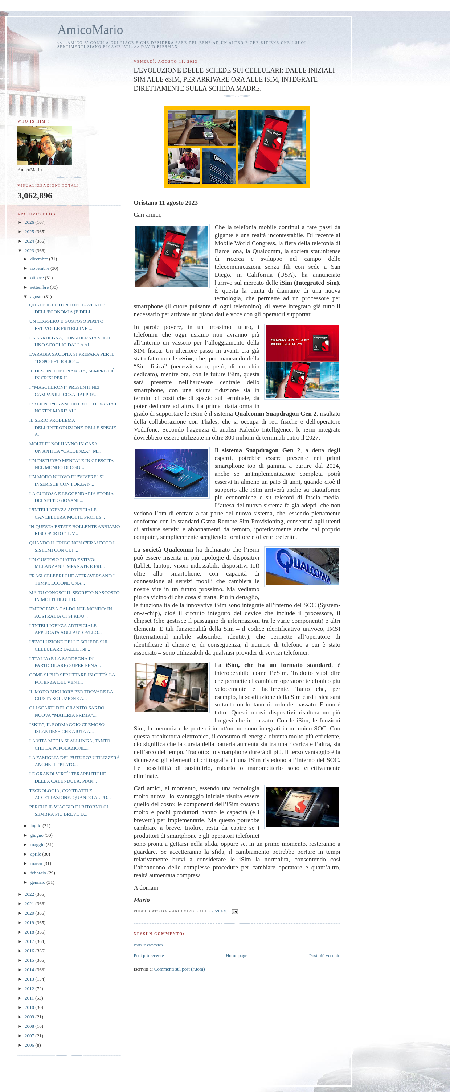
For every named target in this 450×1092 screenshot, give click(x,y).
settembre (40, 287)
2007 (30, 1035)
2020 (30, 913)
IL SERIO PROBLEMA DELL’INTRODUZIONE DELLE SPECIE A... (72, 427)
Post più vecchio (324, 955)
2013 (30, 979)
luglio (36, 825)
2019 (30, 922)
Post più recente (149, 955)
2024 (30, 241)
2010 (30, 1007)
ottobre (37, 277)
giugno (37, 835)
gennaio (38, 882)
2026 (30, 222)
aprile (36, 854)
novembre (40, 268)
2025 (30, 231)
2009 (30, 1016)
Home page (237, 955)
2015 (30, 960)
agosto (37, 296)
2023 (30, 250)
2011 (30, 998)
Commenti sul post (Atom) (179, 969)
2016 (30, 950)
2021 (30, 903)
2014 (30, 969)
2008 (30, 1026)
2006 (30, 1045)
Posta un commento (148, 945)
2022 (30, 894)
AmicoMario (90, 30)
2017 (30, 941)
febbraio (39, 872)
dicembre (39, 258)
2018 (30, 932)
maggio (38, 844)
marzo (37, 863)
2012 (30, 988)
